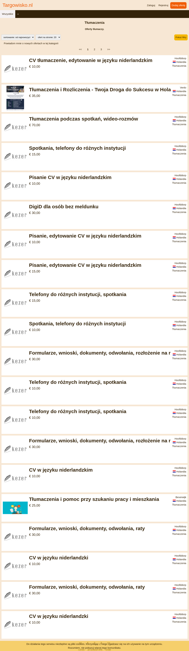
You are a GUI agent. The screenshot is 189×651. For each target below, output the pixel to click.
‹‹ (18, 13)
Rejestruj (163, 5)
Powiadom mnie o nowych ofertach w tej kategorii (31, 43)
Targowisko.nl (17, 5)
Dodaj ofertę (178, 5)
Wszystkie (7, 13)
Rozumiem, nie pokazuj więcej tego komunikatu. (94, 647)
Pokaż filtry (181, 37)
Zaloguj (151, 5)
